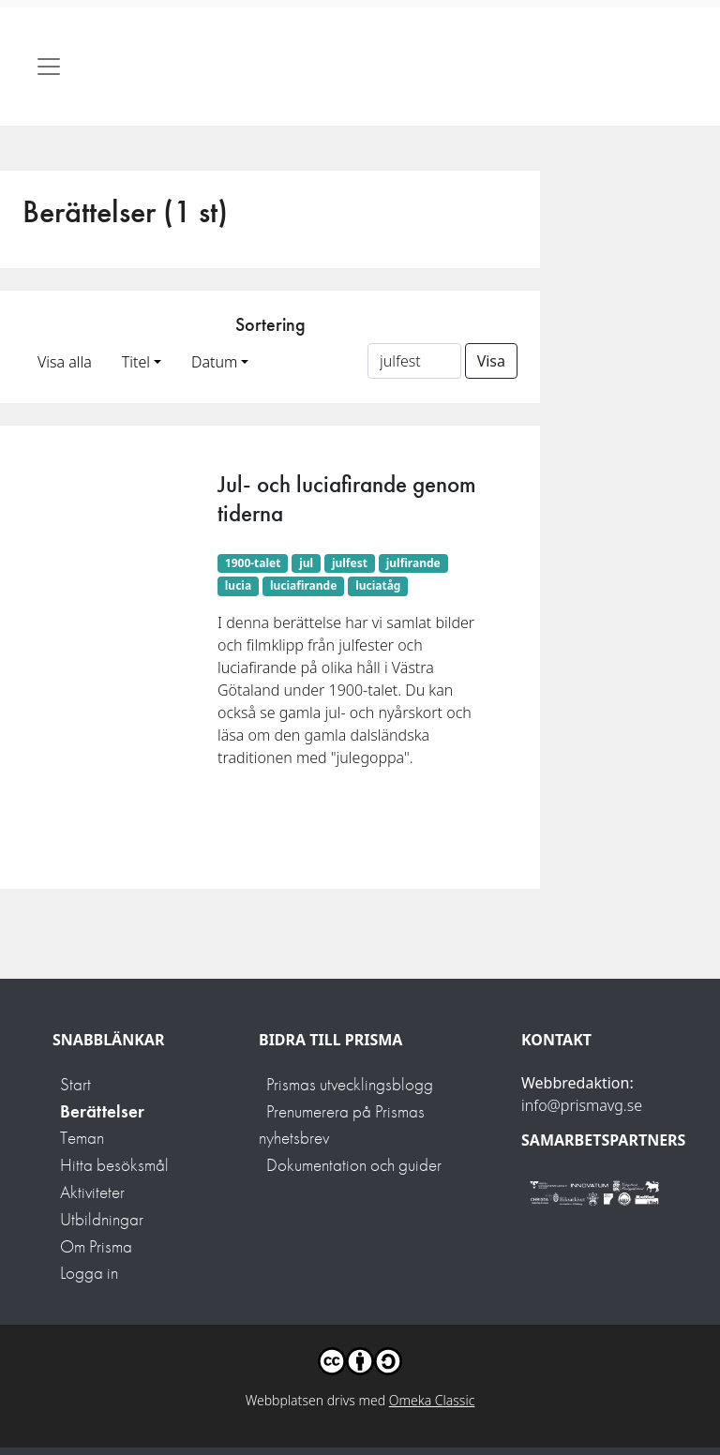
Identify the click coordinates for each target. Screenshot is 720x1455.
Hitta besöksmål (114, 1165)
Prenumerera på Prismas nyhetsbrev (342, 1125)
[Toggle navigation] (48, 66)
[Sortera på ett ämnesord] (414, 361)
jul (306, 563)
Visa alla (65, 362)
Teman (82, 1137)
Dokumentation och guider (354, 1165)
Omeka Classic (432, 1400)
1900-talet (253, 563)
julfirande (413, 563)
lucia (238, 585)
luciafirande (303, 585)
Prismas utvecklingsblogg (349, 1084)
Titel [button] (136, 362)
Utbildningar (101, 1219)
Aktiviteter (92, 1192)
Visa (491, 361)
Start (75, 1084)
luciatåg (377, 585)
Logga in (89, 1272)
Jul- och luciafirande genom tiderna (347, 498)
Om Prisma (96, 1246)
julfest (350, 563)
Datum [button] (214, 362)
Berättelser (102, 1111)
